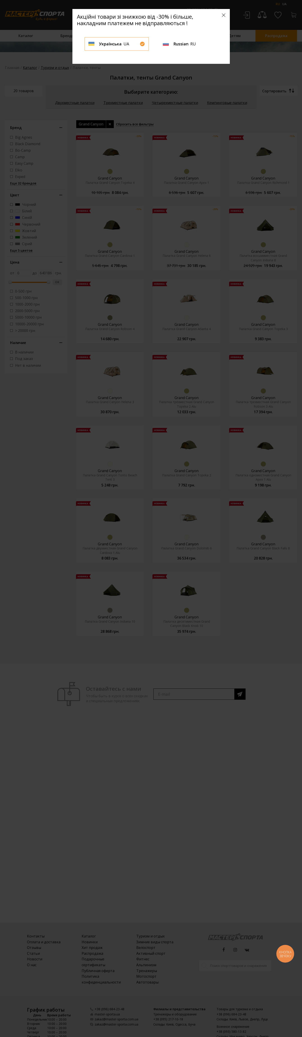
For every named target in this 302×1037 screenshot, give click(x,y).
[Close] (223, 15)
